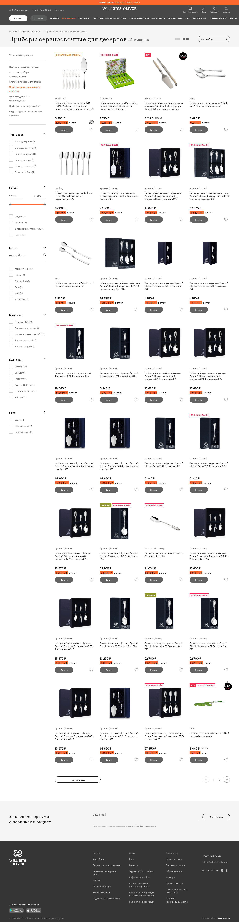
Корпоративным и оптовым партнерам (139, 885)
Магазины (59, 9)
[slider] (10, 204)
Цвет (12, 412)
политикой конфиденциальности (141, 825)
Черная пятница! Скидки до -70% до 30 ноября (119, 2)
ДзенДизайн (223, 918)
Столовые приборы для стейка (25, 81)
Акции (132, 852)
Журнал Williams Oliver (141, 871)
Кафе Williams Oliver (140, 877)
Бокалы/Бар (175, 18)
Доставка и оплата (175, 865)
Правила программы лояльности (176, 891)
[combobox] (214, 39)
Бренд (13, 247)
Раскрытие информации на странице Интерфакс (141, 894)
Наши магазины (174, 859)
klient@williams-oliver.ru (214, 862)
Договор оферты (174, 883)
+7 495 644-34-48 (41, 9)
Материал (15, 314)
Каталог (18, 18)
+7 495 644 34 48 (211, 855)
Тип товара (16, 134)
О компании (172, 852)
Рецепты (133, 865)
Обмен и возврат (174, 871)
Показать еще (78, 779)
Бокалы (96, 880)
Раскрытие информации (141, 901)
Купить (64, 129)
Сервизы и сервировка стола (147, 18)
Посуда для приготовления (109, 18)
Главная (13, 31)
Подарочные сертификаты (106, 898)
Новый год (68, 18)
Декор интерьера (196, 18)
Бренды (54, 18)
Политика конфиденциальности (177, 900)
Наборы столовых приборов (23, 66)
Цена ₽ (13, 187)
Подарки (83, 18)
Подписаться (216, 816)
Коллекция (16, 359)
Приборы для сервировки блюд (25, 105)
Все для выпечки (101, 892)
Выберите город (20, 10)
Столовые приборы (31, 31)
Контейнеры (99, 859)
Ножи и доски (217, 18)
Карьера (170, 877)
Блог (131, 859)
